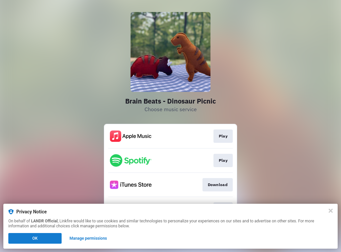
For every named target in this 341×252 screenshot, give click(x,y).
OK (35, 238)
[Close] (330, 210)
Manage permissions (88, 238)
